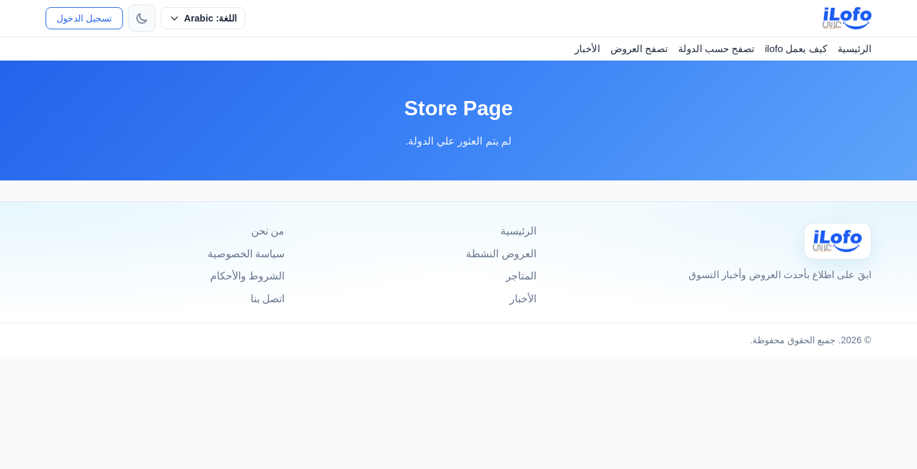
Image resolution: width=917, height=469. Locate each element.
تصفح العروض (639, 48)
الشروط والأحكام (247, 275)
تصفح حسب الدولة (716, 48)
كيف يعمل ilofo (796, 48)
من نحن (267, 230)
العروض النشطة (501, 253)
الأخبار (587, 48)
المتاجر (521, 275)
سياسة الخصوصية (246, 253)
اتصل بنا (267, 298)
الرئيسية (854, 48)
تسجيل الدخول (84, 18)
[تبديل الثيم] (142, 18)
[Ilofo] (837, 241)
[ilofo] (847, 18)
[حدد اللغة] (203, 18)
